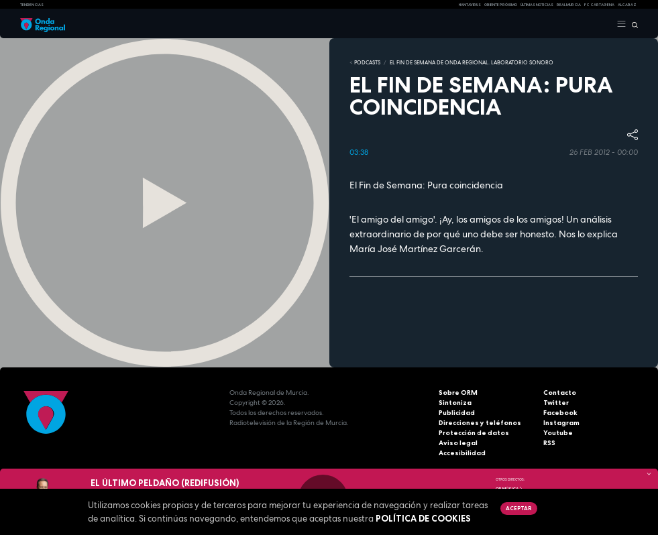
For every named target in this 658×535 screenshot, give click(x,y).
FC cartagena (599, 4)
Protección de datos (474, 432)
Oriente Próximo (500, 4)
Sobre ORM (458, 392)
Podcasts (367, 62)
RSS (549, 442)
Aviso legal (458, 442)
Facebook (560, 412)
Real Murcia (569, 4)
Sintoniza (455, 402)
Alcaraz (627, 4)
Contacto (559, 392)
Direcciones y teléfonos (480, 422)
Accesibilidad (462, 453)
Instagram (561, 422)
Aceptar (518, 508)
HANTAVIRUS (470, 4)
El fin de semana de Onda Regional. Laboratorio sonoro (471, 62)
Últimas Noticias (536, 4)
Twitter (556, 402)
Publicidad (457, 412)
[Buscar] (632, 24)
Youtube (558, 432)
